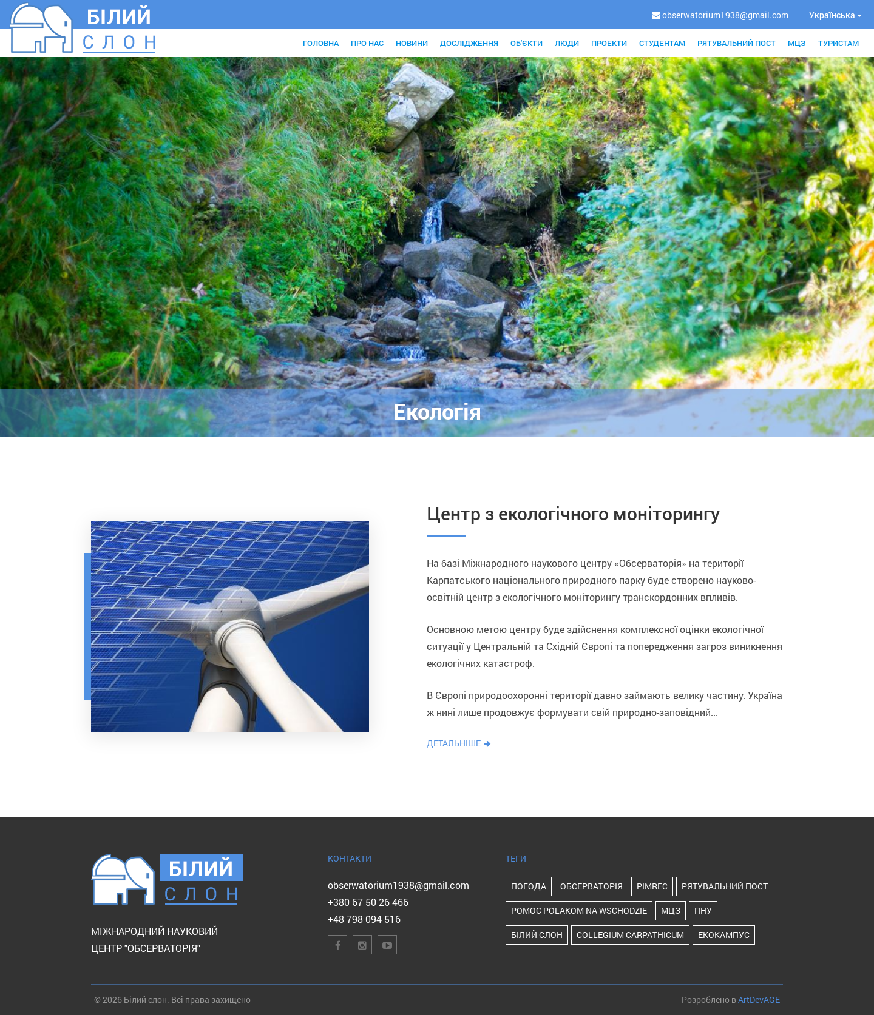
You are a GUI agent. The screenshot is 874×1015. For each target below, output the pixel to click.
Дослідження (469, 43)
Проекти (609, 43)
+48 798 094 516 (364, 919)
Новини (412, 43)
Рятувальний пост (736, 43)
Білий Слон (537, 934)
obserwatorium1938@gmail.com (398, 885)
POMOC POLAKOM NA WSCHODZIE (579, 910)
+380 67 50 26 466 (368, 902)
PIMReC (652, 886)
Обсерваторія (591, 886)
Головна (321, 43)
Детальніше (459, 743)
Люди (567, 43)
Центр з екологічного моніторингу (573, 513)
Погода (528, 886)
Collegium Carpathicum (630, 934)
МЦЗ (797, 43)
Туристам (838, 43)
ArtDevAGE (759, 999)
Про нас (367, 43)
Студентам (662, 43)
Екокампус (724, 934)
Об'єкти (526, 43)
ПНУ (703, 910)
